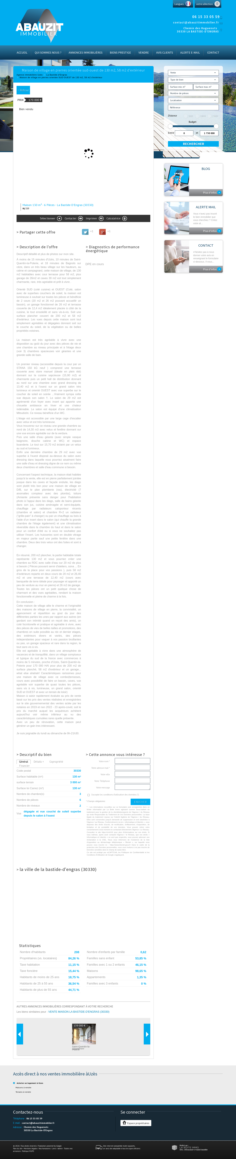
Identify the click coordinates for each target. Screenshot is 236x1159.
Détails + (39, 761)
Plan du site (17, 1148)
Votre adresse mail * (100, 768)
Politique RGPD (28, 1151)
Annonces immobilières (85, 52)
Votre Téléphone (102, 781)
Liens (54, 1148)
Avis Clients (164, 52)
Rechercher (193, 144)
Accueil (22, 52)
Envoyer (140, 802)
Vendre (143, 52)
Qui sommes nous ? (48, 52)
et (197, 132)
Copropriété (56, 761)
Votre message (103, 787)
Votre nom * (104, 761)
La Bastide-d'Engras (56, 75)
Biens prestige (120, 52)
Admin (60, 1148)
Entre (171, 132)
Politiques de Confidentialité (132, 852)
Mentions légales (30, 1148)
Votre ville (105, 774)
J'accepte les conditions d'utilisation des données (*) (115, 794)
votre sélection (204, 4)
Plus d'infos (212, 192)
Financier (24, 766)
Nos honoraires (44, 1148)
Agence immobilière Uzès (30, 75)
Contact (213, 52)
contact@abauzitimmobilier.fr (196, 22)
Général (23, 761)
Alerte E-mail (190, 52)
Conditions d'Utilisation (96, 855)
